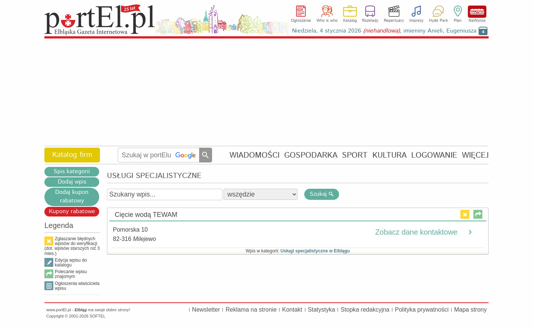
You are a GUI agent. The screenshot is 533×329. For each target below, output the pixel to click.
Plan (458, 21)
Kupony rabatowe (72, 211)
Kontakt (292, 309)
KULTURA (389, 155)
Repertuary (394, 21)
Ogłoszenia (301, 21)
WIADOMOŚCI (254, 155)
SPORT (355, 155)
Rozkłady (370, 21)
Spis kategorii (72, 171)
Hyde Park (438, 21)
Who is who (327, 21)
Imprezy (416, 21)
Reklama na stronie (250, 309)
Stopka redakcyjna (365, 309)
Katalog (350, 21)
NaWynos (477, 12)
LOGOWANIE (434, 155)
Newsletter (206, 309)
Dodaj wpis (72, 182)
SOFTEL (97, 316)
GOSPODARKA (311, 155)
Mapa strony (470, 309)
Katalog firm (72, 155)
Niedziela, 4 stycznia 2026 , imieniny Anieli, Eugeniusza (384, 31)
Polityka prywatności (422, 309)
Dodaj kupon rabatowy (71, 196)
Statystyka (321, 309)
